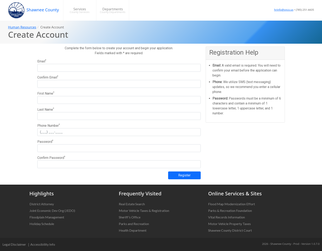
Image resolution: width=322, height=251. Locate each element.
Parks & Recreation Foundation (230, 210)
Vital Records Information (226, 217)
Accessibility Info (42, 244)
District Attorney (41, 204)
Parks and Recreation (134, 224)
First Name (45, 93)
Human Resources (22, 27)
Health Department (132, 230)
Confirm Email (47, 77)
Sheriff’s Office (129, 217)
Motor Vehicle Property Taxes (229, 224)
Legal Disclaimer (14, 244)
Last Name (45, 109)
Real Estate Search (132, 204)
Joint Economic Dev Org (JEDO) (52, 210)
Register (184, 175)
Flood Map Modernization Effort (231, 204)
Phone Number (48, 125)
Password (45, 141)
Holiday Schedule (41, 224)
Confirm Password (51, 157)
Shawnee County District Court (230, 230)
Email (41, 61)
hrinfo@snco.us (283, 10)
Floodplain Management (46, 217)
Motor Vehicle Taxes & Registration (144, 210)
